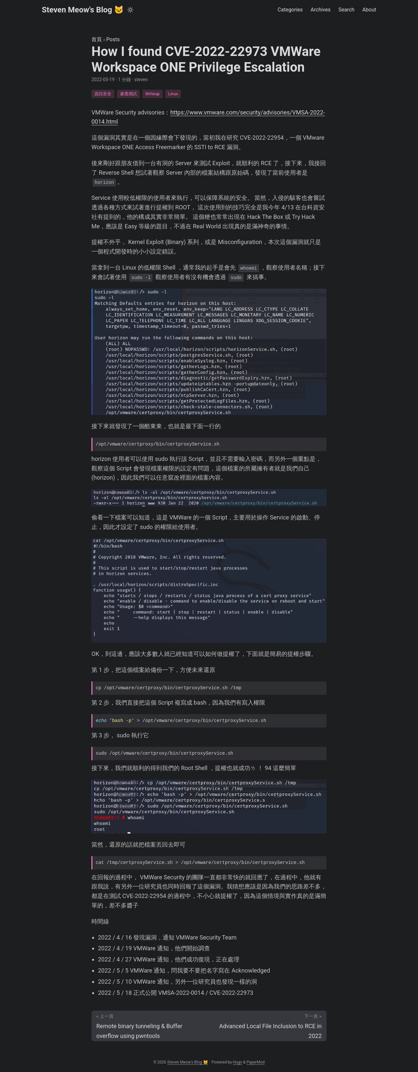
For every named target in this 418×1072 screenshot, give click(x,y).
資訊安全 (102, 93)
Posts (113, 39)
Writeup (152, 93)
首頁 (96, 39)
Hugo (237, 1062)
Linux (173, 93)
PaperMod (256, 1062)
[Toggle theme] (130, 10)
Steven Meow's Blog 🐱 (83, 9)
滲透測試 (128, 93)
